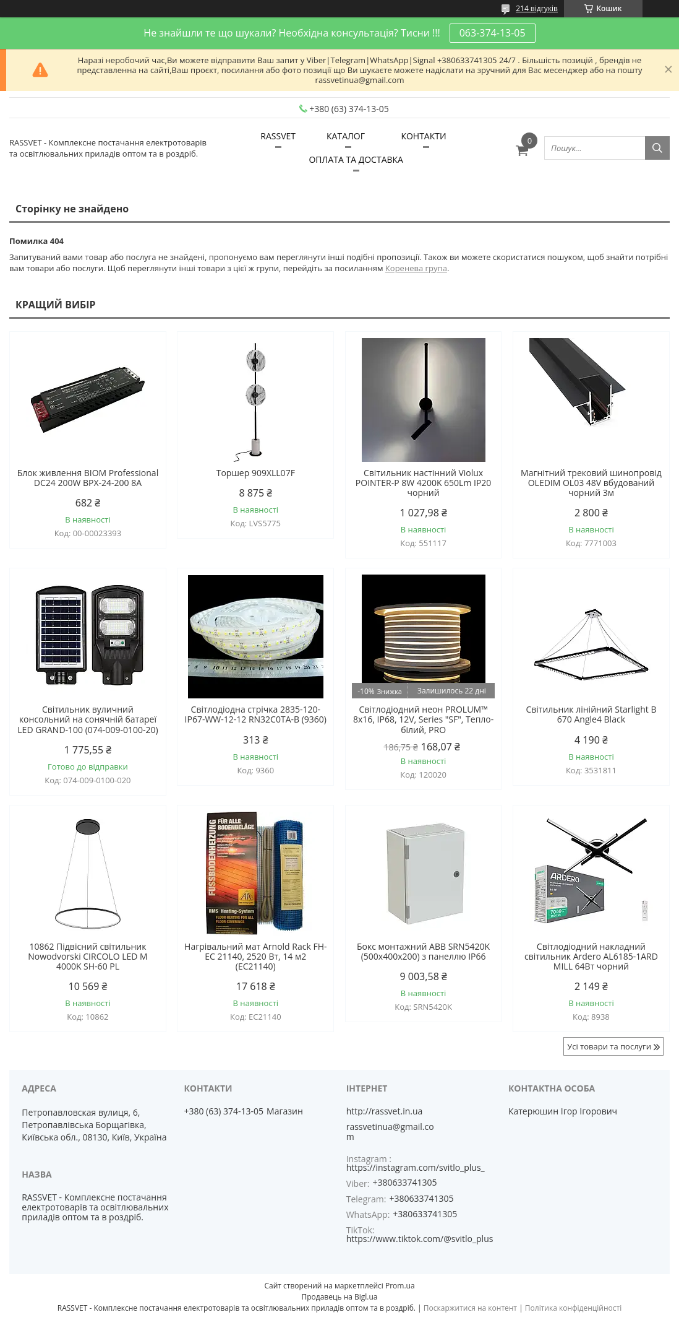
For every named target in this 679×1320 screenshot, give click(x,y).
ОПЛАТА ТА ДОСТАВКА (356, 159)
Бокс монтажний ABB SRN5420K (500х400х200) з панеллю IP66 (423, 952)
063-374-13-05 (492, 33)
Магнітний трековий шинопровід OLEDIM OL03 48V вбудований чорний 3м (591, 483)
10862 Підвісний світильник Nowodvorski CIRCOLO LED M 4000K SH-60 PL (88, 956)
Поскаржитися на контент (470, 1308)
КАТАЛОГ (346, 136)
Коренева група (416, 268)
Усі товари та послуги (609, 1046)
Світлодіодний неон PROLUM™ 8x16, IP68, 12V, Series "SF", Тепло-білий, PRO (423, 719)
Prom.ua (400, 1285)
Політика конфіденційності (573, 1308)
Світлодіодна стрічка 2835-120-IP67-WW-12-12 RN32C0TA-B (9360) (256, 714)
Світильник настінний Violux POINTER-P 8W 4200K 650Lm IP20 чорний (424, 483)
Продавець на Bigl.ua (339, 1297)
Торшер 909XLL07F (255, 473)
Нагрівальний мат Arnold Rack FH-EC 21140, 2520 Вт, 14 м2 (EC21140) (255, 956)
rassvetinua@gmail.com (390, 1132)
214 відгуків (537, 8)
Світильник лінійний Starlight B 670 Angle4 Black (591, 714)
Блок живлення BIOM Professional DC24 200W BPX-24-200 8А (87, 478)
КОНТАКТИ (423, 136)
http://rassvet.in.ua (384, 1111)
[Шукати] (657, 148)
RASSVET (278, 136)
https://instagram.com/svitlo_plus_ (415, 1167)
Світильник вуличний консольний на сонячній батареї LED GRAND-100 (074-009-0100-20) (87, 719)
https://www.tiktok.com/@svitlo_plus (419, 1238)
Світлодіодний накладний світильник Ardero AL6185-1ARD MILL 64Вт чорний (591, 956)
